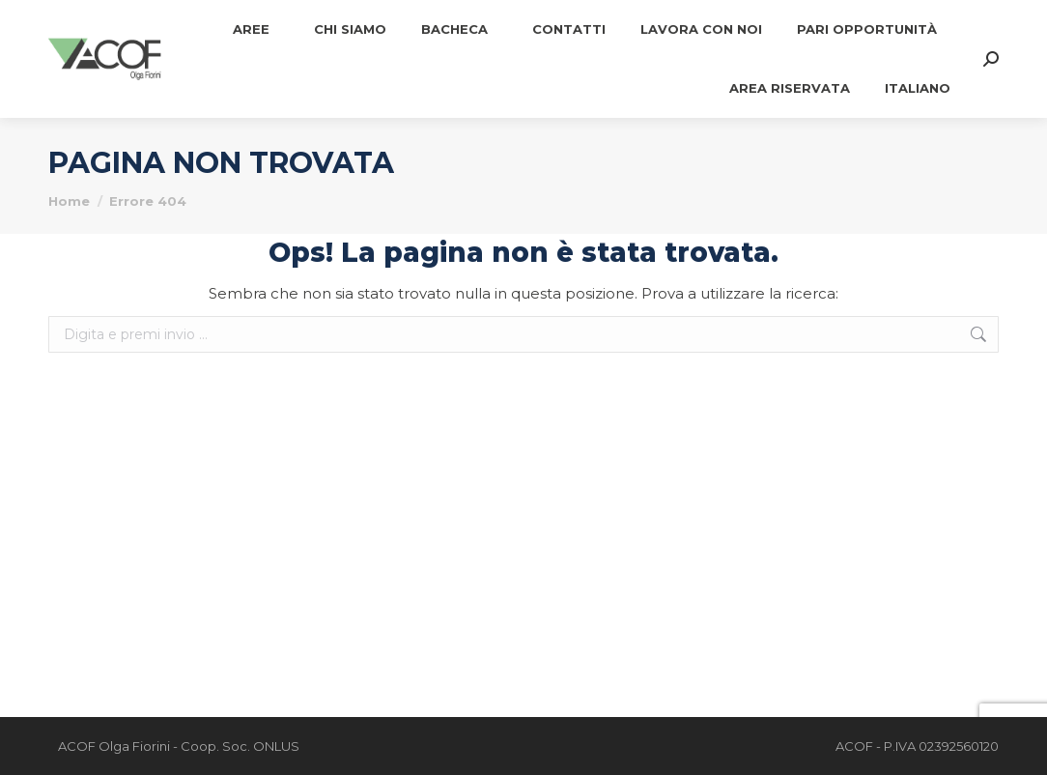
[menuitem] (917, 88)
